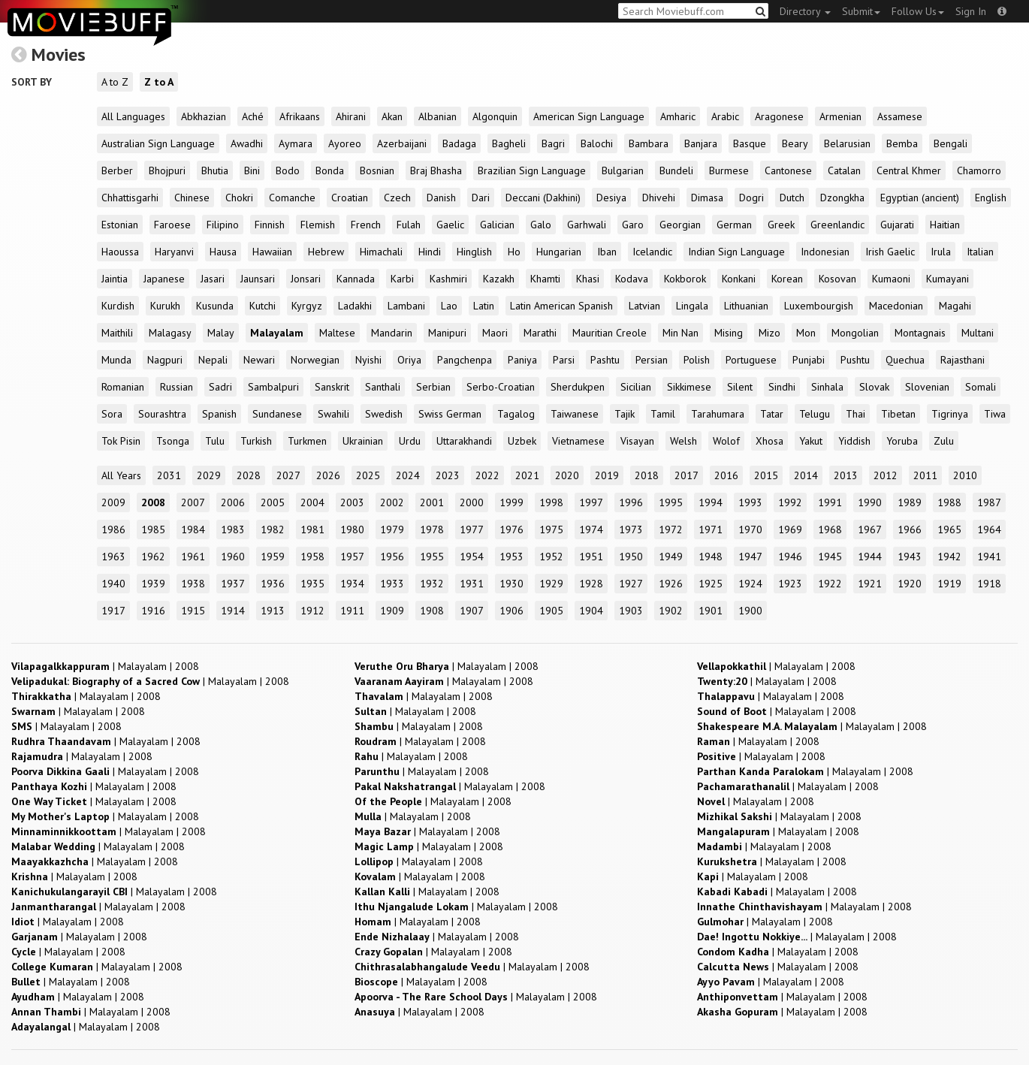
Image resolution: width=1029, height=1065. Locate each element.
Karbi (402, 278)
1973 (631, 529)
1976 (511, 529)
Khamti (545, 278)
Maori (495, 332)
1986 (113, 529)
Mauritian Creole (609, 332)
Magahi (955, 305)
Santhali (382, 387)
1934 (352, 583)
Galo (540, 224)
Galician (497, 224)
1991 (830, 502)
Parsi (564, 360)
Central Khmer (909, 170)
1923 (790, 583)
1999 (511, 502)
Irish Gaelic (890, 251)
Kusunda (215, 305)
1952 (551, 556)
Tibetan (898, 414)
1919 (949, 583)
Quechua (905, 360)
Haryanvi (174, 251)
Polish (696, 360)
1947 (750, 556)
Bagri (553, 143)
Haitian (945, 224)
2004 (312, 502)
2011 (925, 475)
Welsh (683, 441)
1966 (910, 529)
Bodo (288, 170)
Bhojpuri (167, 170)
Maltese (337, 332)
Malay (220, 332)
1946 (790, 556)
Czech (397, 197)
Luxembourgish (818, 305)
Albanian (437, 116)
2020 (567, 475)
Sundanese (277, 414)
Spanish (219, 414)
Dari (481, 197)
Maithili (117, 332)
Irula (941, 251)
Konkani (739, 278)
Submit (861, 11)
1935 (312, 583)
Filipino (223, 224)
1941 (989, 556)
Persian (651, 360)
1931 (472, 583)
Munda (116, 360)
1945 (830, 556)
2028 (249, 475)
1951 (591, 556)
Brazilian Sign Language (532, 170)
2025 (368, 475)
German (734, 224)
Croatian (349, 197)
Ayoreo (344, 143)
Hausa (223, 251)
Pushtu (855, 360)
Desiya (611, 197)
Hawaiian (272, 251)
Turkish (256, 441)
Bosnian (377, 170)
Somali (980, 387)
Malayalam (276, 332)
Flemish (317, 224)
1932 (432, 583)
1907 (472, 610)
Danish (441, 197)
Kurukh (165, 305)
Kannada (355, 278)
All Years (121, 475)
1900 (750, 610)
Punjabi (808, 360)
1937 (233, 583)
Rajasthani (962, 360)
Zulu (944, 441)
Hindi (429, 251)
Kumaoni (891, 278)
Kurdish (117, 305)
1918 (989, 583)
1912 (312, 610)
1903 (631, 610)
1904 (591, 610)
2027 (288, 475)
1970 (750, 529)
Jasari (213, 278)
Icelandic (652, 251)
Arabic (725, 116)
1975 (551, 529)
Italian (980, 251)
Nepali (213, 360)
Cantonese (788, 170)
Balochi (597, 143)
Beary (795, 143)
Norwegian (315, 360)
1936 (273, 583)
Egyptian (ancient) (919, 197)
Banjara (700, 143)
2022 (487, 475)
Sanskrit (332, 387)
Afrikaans (299, 116)
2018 (647, 475)
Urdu (410, 441)
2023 (448, 475)
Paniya (522, 360)
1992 (790, 502)
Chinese (192, 197)
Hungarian (558, 251)
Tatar (771, 414)
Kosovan (837, 278)
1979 (392, 529)
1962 (153, 556)
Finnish (270, 224)
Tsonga (172, 441)
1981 (312, 529)
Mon (806, 332)
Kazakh (498, 278)
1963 (113, 556)
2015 (766, 475)
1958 (312, 556)
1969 (790, 529)
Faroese (172, 224)
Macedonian (896, 305)
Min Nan (680, 332)
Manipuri (447, 332)
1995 (671, 502)
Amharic (678, 116)
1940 (113, 583)
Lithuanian (746, 305)
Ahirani (351, 116)
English (990, 197)
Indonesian (825, 251)
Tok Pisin (120, 441)
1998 (551, 502)
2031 (169, 475)
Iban (607, 251)
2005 (273, 502)
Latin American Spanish (561, 305)
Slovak (874, 387)
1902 (671, 610)
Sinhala (827, 387)
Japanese (164, 278)
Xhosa (769, 441)
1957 (352, 556)
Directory (805, 11)
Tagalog (516, 414)
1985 (153, 529)
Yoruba (902, 441)
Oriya (409, 360)
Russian (176, 387)
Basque (749, 143)
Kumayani (947, 278)
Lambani (406, 305)
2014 (806, 475)
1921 (870, 583)
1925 (711, 583)
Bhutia (214, 170)
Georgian (680, 224)
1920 (910, 583)
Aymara (295, 143)
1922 (830, 583)
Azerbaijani (402, 143)
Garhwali (586, 224)
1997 (591, 502)
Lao (449, 305)
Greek (781, 224)
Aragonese (779, 116)
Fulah (409, 224)
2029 (209, 475)
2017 (686, 475)
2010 (965, 475)
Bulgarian (623, 170)
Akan (392, 116)
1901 (711, 610)
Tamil (662, 414)
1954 (472, 556)
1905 (551, 610)
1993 (750, 502)
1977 (472, 529)
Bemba (902, 143)
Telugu (814, 414)
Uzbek (522, 441)
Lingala (692, 305)
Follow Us (918, 11)
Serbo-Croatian (500, 387)
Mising (728, 332)
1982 (273, 529)
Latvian (644, 305)
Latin (483, 305)
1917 (113, 610)
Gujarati (897, 224)
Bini (252, 170)
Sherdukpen (578, 387)
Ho (514, 251)
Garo (633, 224)
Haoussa (120, 251)
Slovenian (927, 387)
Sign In (970, 11)
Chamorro (979, 170)
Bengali (950, 143)
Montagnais (920, 332)
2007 (193, 502)
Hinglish (474, 251)
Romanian (122, 387)
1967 (870, 529)
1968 (830, 529)
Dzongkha (842, 197)
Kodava (631, 278)
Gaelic (450, 224)
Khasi (587, 278)
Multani (977, 332)
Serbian (433, 387)
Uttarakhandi (464, 441)
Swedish (384, 414)
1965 (949, 529)
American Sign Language (588, 116)
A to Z (114, 82)
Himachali (381, 251)
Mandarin (391, 332)
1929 (551, 583)
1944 (870, 556)
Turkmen (307, 441)
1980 (352, 529)
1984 (193, 529)
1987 (989, 502)
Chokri (239, 197)
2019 (607, 475)
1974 (591, 529)
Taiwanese (575, 414)
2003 (352, 502)
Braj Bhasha (436, 170)
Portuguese (751, 360)
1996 (631, 502)
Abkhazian (203, 116)
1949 (671, 556)
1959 (273, 556)
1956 (392, 556)
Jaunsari (257, 278)
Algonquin (495, 116)
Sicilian (635, 387)
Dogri (751, 197)
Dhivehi (658, 197)
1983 (233, 529)
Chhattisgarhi (129, 197)
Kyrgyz (306, 305)
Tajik (624, 414)
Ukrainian (362, 441)
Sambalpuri (273, 387)
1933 (392, 583)
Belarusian (847, 143)
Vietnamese (578, 441)
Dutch (792, 197)
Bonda (329, 170)
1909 (392, 610)
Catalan (844, 170)
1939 (153, 583)
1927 (631, 583)
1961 (193, 556)
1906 (511, 610)
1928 (591, 583)
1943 (910, 556)
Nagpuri (165, 360)
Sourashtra (162, 414)
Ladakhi (355, 305)
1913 (273, 610)
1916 (153, 610)
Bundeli (676, 170)
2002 (392, 502)
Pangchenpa (464, 360)
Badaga (459, 143)
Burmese (729, 170)
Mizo (769, 332)
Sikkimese (689, 387)
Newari (259, 360)
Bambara (648, 143)
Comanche (292, 197)
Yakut (810, 441)
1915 (193, 610)
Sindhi (781, 387)
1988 (949, 502)
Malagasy (170, 332)
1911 (352, 610)
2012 (886, 475)
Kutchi (262, 305)
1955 (432, 556)
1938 (193, 583)
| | (105, 666)
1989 (910, 502)
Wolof (726, 441)
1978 (432, 529)
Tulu (215, 441)
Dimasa (707, 197)
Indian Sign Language (736, 251)
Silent (740, 387)
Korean (787, 278)
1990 (870, 502)
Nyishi (368, 360)
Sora (111, 414)
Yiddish (854, 441)
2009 (113, 502)
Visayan (637, 441)
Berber (117, 170)
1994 (711, 502)
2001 (432, 502)
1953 (511, 556)
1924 (750, 583)
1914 (233, 610)
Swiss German (449, 414)
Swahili (333, 414)
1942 (949, 556)
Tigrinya (949, 414)
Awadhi (247, 143)
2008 (153, 502)
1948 (711, 556)
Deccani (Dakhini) (543, 197)
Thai (855, 414)
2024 (408, 475)
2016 (726, 475)
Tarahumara (717, 414)
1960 (233, 556)
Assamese (899, 116)
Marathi (540, 332)
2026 (328, 475)
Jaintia (114, 278)
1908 (432, 610)
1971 (711, 529)
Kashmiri (448, 278)
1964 (989, 529)
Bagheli (509, 143)
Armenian (840, 116)
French (366, 224)
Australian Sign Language (158, 143)
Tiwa (995, 414)
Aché (253, 116)
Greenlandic (837, 224)
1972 (671, 529)
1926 (671, 583)
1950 (631, 556)
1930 (511, 583)
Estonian (119, 224)
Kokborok (685, 278)
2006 (233, 502)
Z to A (159, 82)
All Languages (133, 116)
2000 (472, 502)
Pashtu (605, 360)
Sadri (220, 387)
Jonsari (306, 278)
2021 (527, 475)
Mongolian (855, 332)
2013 (846, 475)
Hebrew (326, 251)
